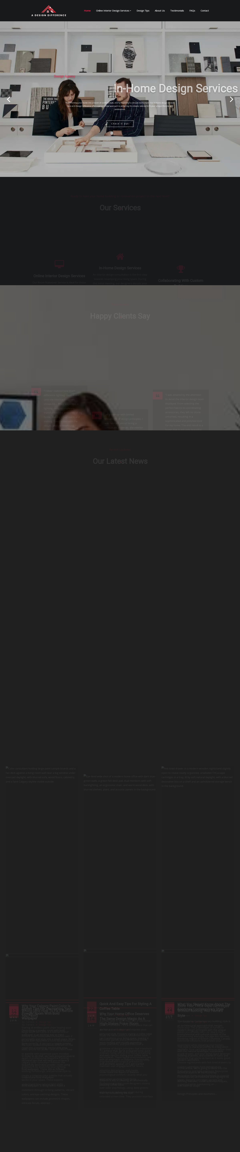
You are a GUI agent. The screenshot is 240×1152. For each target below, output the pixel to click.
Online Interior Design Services (113, 10)
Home (87, 10)
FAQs (192, 10)
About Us (160, 10)
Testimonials (177, 10)
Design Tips (143, 10)
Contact (205, 10)
